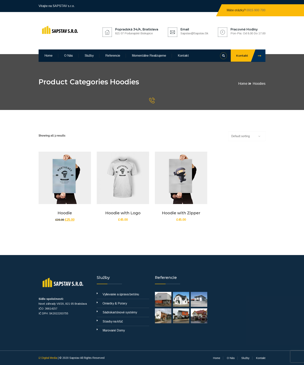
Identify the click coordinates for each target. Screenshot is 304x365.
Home (48, 55)
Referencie (112, 55)
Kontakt (183, 55)
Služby (89, 55)
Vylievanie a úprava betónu (121, 294)
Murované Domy (114, 330)
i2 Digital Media (48, 357)
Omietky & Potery (115, 303)
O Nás (68, 55)
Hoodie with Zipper (181, 213)
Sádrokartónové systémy (120, 312)
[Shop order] (246, 136)
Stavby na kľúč (113, 321)
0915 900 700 (255, 10)
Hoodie (65, 213)
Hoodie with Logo (123, 213)
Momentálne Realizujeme (149, 55)
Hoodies (259, 84)
